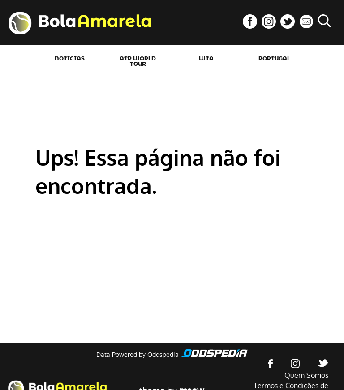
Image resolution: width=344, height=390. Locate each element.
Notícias (70, 58)
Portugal (274, 58)
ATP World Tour (138, 61)
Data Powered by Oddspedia (137, 354)
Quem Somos (306, 375)
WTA (206, 58)
